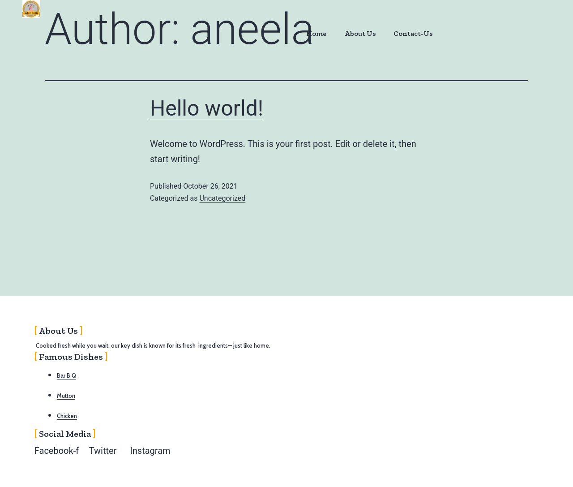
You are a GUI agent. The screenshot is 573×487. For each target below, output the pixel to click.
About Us (359, 33)
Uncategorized (222, 198)
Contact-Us (412, 33)
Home (315, 33)
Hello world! (206, 108)
